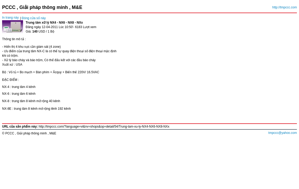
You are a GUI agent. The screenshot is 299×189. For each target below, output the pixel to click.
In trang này (10, 17)
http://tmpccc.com (284, 7)
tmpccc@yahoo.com (282, 133)
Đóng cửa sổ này (34, 18)
